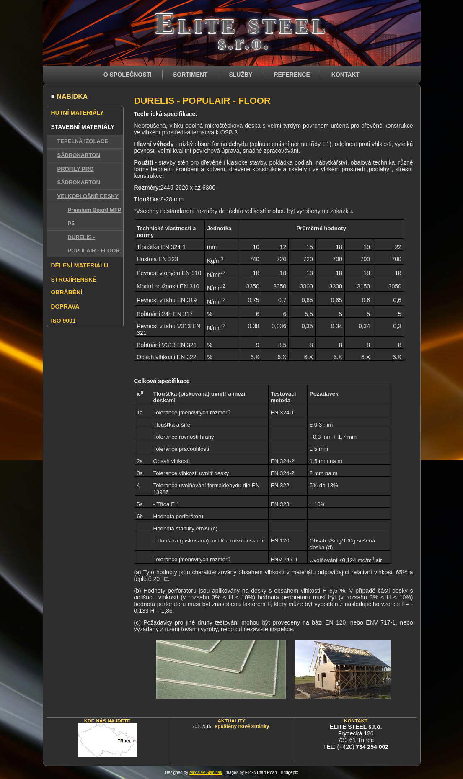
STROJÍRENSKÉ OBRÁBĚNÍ (74, 286)
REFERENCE (292, 74)
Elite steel (241, 23)
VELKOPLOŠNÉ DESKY (88, 196)
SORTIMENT (190, 74)
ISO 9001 (63, 320)
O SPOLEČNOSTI (127, 74)
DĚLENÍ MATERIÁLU (80, 265)
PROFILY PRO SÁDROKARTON (78, 175)
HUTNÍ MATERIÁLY (77, 112)
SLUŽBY (240, 74)
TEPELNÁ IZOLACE (82, 141)
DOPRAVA (65, 306)
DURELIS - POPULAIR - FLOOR (94, 244)
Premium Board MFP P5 (95, 216)
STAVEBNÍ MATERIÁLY (83, 126)
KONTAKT (345, 74)
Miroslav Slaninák (205, 772)
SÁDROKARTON (78, 155)
